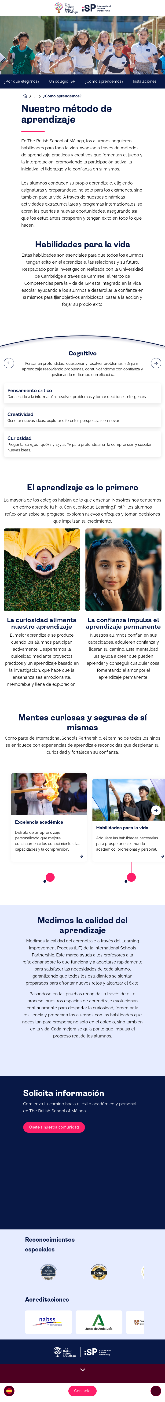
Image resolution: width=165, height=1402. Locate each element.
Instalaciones (144, 81)
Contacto (82, 1391)
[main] (82, 709)
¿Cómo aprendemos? (104, 81)
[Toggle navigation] (155, 1391)
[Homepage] (28, 96)
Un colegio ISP (62, 81)
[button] (9, 1391)
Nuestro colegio (38, 96)
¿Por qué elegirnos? (22, 81)
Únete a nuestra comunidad (54, 1145)
